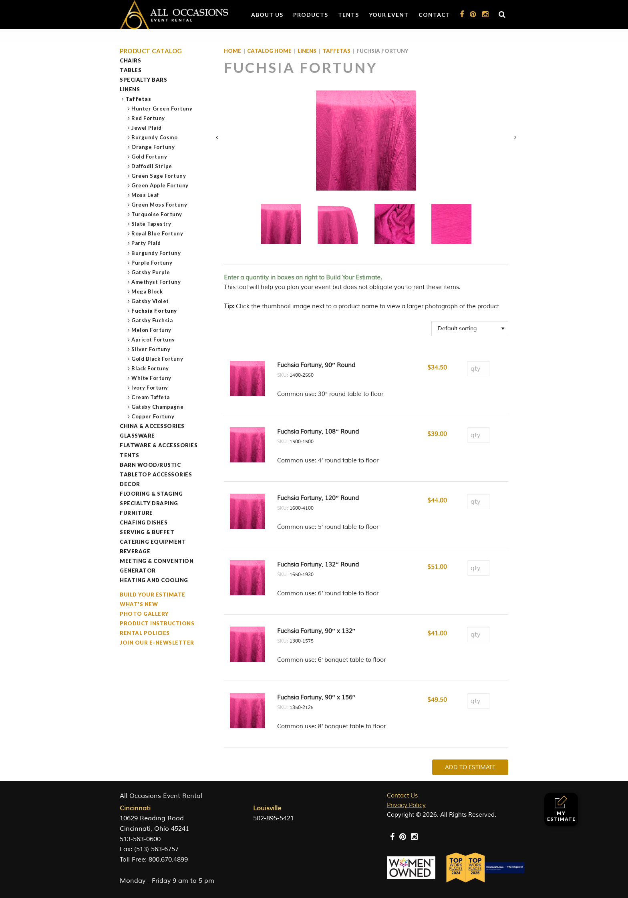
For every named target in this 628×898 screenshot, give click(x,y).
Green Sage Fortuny (159, 176)
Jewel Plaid (147, 128)
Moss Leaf (145, 195)
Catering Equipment (153, 541)
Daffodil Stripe (152, 166)
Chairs (130, 60)
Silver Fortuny (151, 349)
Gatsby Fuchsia (152, 320)
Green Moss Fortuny (159, 204)
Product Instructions (157, 623)
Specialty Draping (149, 503)
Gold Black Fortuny (157, 359)
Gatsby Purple (151, 272)
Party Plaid (146, 243)
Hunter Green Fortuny (162, 108)
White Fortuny (151, 378)
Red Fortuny (148, 118)
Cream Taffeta (151, 397)
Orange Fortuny (153, 147)
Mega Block (147, 291)
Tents (348, 14)
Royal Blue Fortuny (157, 233)
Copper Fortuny (153, 416)
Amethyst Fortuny (156, 282)
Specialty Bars (143, 79)
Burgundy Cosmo (154, 137)
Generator (138, 570)
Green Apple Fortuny (160, 185)
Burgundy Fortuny (156, 253)
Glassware (137, 435)
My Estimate (561, 809)
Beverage (135, 551)
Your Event (389, 14)
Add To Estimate (470, 767)
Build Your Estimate (152, 594)
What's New (139, 604)
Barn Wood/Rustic (150, 465)
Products (310, 14)
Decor (130, 484)
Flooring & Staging (151, 493)
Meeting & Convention (156, 561)
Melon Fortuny (151, 330)
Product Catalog (151, 51)
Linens (130, 89)
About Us (267, 14)
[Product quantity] (478, 368)
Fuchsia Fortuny (154, 310)
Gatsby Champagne (157, 407)
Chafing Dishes (143, 522)
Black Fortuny (150, 368)
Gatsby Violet (150, 301)
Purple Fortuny (152, 262)
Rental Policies (145, 633)
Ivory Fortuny (150, 387)
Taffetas (138, 99)
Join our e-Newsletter (157, 642)
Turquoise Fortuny (157, 214)
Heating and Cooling (154, 580)
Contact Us (402, 796)
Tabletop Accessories (156, 474)
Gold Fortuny (149, 156)
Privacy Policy (406, 805)
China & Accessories (152, 426)
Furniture (136, 513)
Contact (434, 14)
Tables (130, 70)
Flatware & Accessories (158, 445)
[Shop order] (469, 328)
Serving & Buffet (147, 532)
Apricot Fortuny (153, 339)
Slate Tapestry (151, 224)
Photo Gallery (144, 614)
